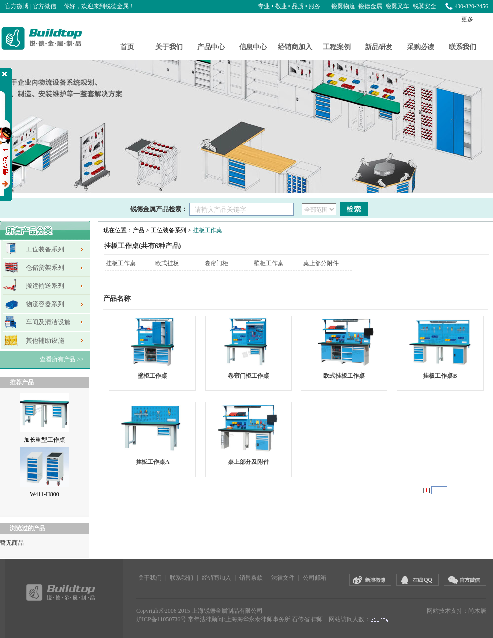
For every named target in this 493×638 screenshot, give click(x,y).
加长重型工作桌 (44, 439)
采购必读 (420, 47)
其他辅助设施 (45, 340)
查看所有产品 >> (62, 359)
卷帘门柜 (216, 263)
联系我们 (462, 47)
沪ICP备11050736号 (161, 619)
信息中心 (253, 47)
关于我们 (169, 47)
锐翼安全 (424, 6)
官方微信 (44, 6)
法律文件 (283, 577)
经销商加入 (295, 47)
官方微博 (17, 6)
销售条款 (251, 577)
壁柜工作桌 (268, 263)
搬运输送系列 (45, 285)
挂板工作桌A (153, 462)
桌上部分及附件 (248, 462)
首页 (127, 47)
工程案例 (337, 47)
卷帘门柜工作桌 (248, 375)
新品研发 (378, 47)
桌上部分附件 (321, 263)
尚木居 (477, 610)
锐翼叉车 (398, 6)
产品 (138, 230)
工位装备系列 (45, 249)
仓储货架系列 (45, 267)
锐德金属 (371, 6)
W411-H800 (44, 494)
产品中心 (211, 47)
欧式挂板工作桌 (344, 375)
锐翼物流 (343, 6)
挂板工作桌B (440, 375)
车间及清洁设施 (48, 322)
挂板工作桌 (207, 230)
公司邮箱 (314, 577)
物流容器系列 (45, 304)
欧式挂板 (167, 263)
